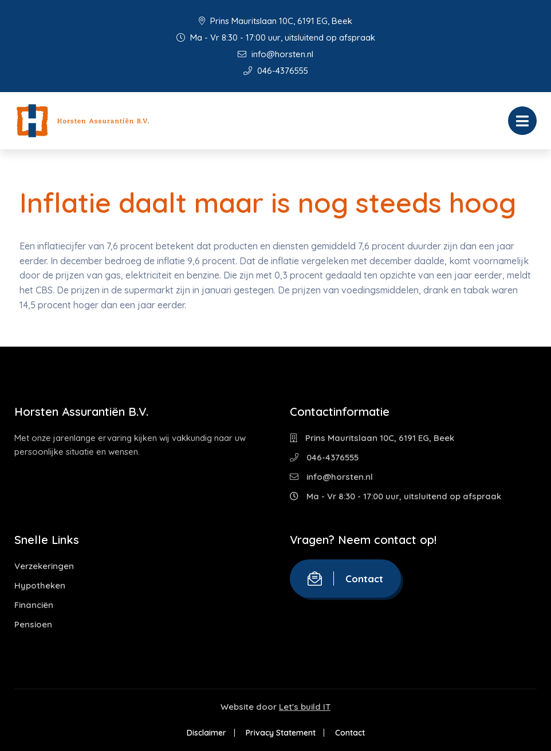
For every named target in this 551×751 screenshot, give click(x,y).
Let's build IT (304, 706)
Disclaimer (206, 733)
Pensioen (33, 624)
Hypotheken (39, 585)
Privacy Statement (281, 733)
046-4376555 (275, 70)
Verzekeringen (44, 566)
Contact (345, 578)
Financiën (33, 604)
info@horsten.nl (275, 54)
